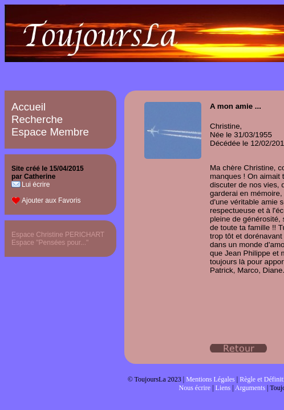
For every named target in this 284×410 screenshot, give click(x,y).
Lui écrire (36, 184)
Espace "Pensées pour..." (49, 243)
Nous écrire (195, 388)
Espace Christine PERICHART (57, 235)
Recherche (37, 119)
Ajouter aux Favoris (51, 200)
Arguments (250, 388)
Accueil (28, 107)
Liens (223, 388)
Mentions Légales (210, 379)
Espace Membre (50, 132)
